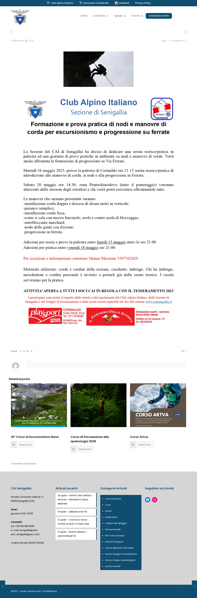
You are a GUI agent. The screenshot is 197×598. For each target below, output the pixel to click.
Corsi (108, 504)
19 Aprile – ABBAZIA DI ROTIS (72, 511)
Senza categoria (114, 541)
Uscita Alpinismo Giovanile (119, 547)
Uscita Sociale (112, 566)
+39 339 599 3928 (24, 526)
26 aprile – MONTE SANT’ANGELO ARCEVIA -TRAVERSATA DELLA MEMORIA (75, 499)
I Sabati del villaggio (116, 523)
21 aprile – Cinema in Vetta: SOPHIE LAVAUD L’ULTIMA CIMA (73, 521)
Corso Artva (139, 437)
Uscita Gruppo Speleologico (120, 560)
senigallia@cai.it (28, 530)
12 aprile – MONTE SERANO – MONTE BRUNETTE (72, 533)
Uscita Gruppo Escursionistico (121, 553)
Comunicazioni (113, 498)
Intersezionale (112, 529)
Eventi (108, 510)
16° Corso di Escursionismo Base (35, 437)
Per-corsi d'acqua (114, 535)
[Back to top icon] (183, 591)
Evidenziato (111, 517)
